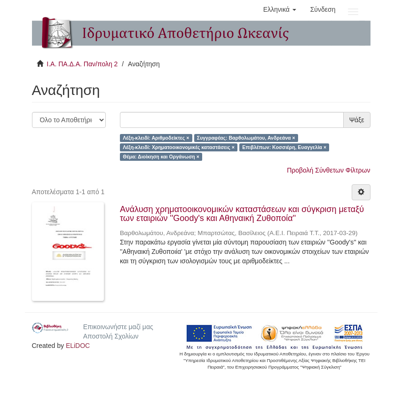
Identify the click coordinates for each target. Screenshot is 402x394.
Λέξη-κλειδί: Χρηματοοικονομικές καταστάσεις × (178, 147)
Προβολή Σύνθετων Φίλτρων (328, 170)
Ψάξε (356, 120)
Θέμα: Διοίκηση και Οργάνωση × (161, 156)
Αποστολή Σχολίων (111, 336)
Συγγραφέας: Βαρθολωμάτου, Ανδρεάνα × (246, 138)
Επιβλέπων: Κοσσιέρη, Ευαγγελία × (284, 147)
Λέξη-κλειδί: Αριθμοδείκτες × (156, 138)
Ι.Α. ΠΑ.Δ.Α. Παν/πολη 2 (82, 64)
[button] (279, 9)
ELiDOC (78, 345)
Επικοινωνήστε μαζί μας (118, 327)
